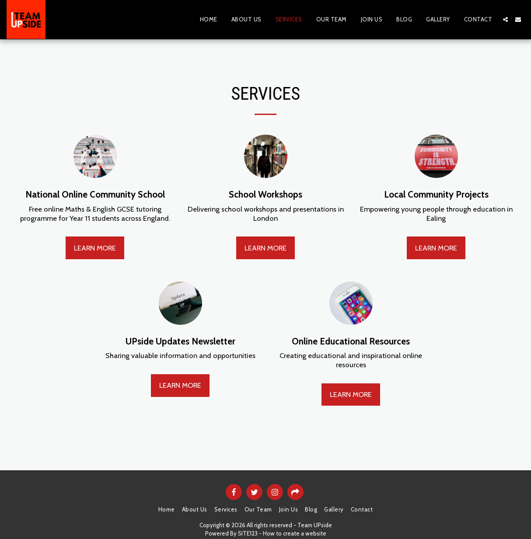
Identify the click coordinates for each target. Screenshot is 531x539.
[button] (505, 19)
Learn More (95, 247)
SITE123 (248, 533)
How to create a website (294, 533)
